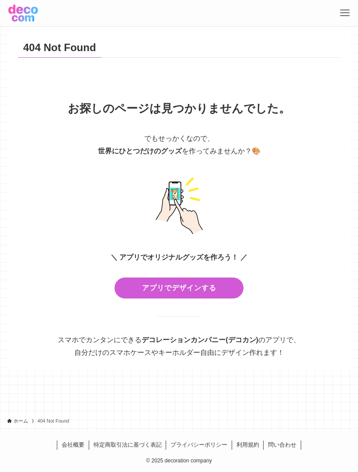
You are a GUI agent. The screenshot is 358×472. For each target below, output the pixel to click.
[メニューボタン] (345, 13)
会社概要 (73, 444)
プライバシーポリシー (198, 444)
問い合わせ (282, 444)
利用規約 (247, 444)
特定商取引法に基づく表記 (128, 444)
